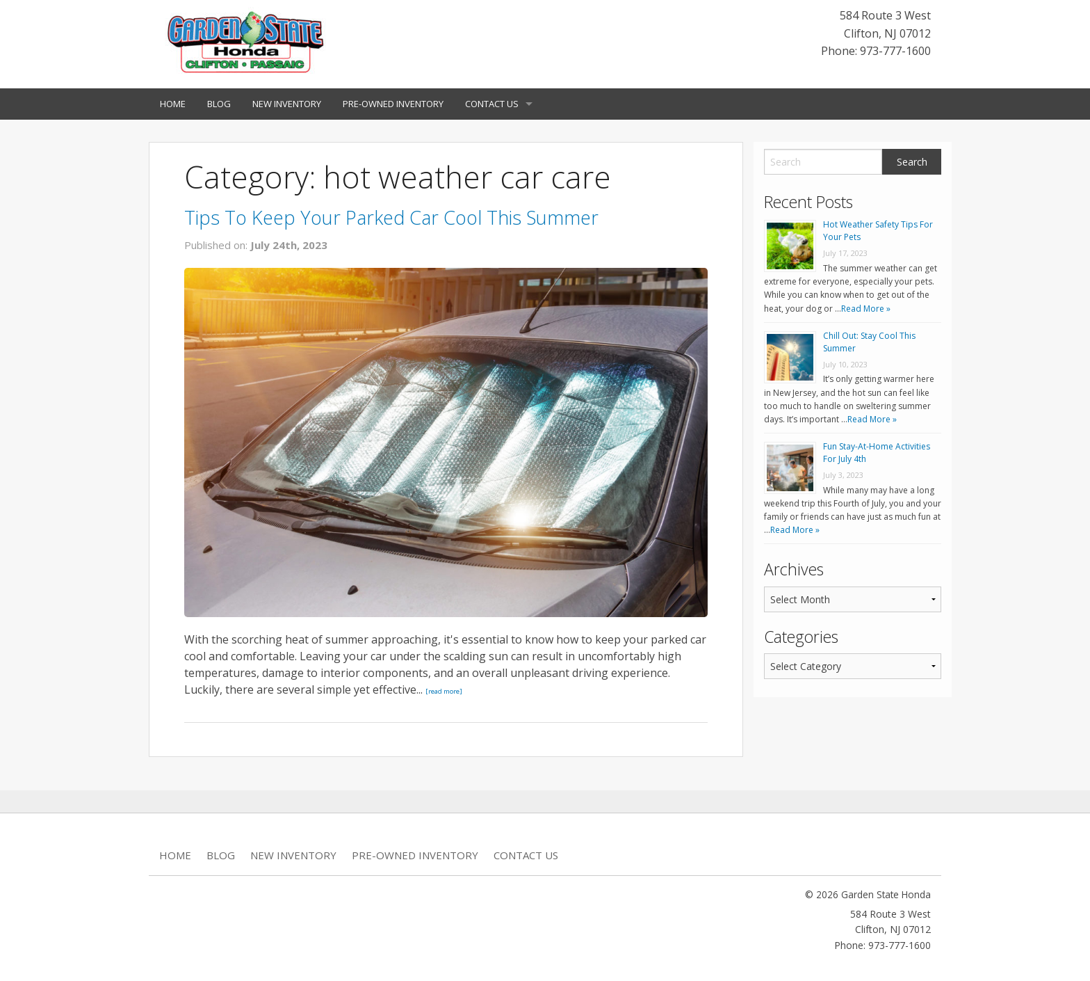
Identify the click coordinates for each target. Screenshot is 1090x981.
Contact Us (492, 103)
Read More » (865, 308)
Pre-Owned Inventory (393, 103)
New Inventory (286, 103)
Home (173, 103)
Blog (219, 103)
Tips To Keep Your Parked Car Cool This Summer (391, 217)
